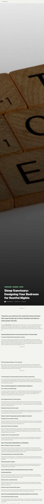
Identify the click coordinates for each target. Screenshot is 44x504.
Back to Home (5, 1)
